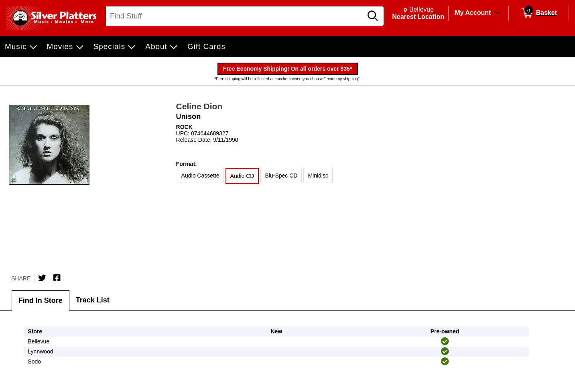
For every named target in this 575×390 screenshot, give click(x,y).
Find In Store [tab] (40, 300)
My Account (473, 12)
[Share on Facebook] (57, 278)
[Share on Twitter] (42, 278)
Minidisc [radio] (318, 175)
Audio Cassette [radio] (200, 175)
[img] (445, 341)
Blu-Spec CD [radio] (281, 175)
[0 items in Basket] (539, 13)
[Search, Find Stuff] (235, 16)
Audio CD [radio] (242, 176)
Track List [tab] (93, 300)
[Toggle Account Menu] (497, 13)
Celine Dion (199, 106)
